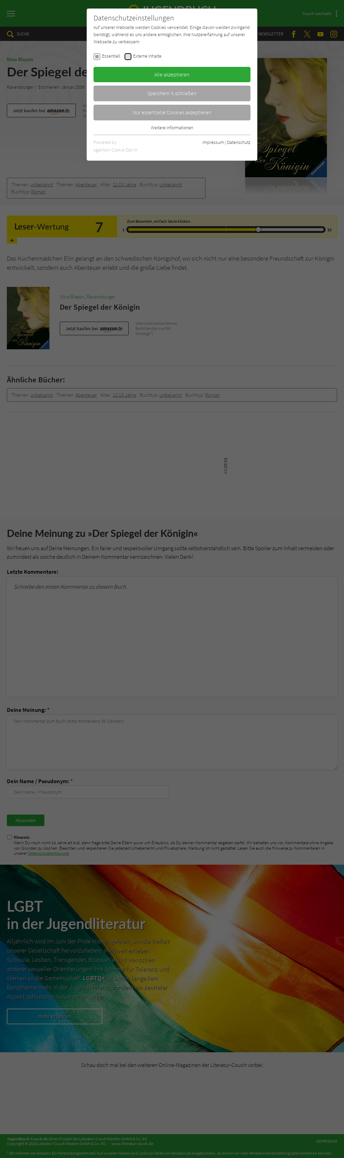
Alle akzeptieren (172, 74)
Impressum (213, 142)
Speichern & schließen (172, 93)
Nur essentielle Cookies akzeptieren (172, 112)
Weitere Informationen (172, 127)
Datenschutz (238, 142)
